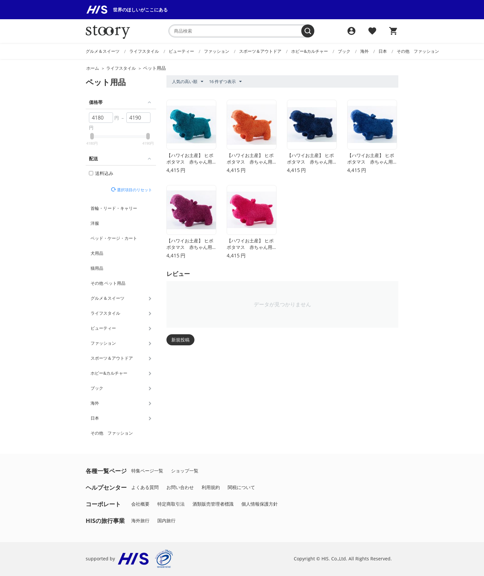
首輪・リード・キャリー (114, 208)
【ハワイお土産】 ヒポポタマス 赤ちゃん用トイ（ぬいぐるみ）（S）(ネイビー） (310, 159)
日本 (382, 51)
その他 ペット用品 (108, 283)
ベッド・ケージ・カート (114, 238)
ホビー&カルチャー (309, 51)
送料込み (101, 173)
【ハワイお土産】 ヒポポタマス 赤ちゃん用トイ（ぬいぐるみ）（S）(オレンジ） (250, 159)
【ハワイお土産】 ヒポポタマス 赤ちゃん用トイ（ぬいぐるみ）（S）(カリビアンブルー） (189, 159)
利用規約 (211, 487)
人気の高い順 (187, 82)
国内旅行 (166, 520)
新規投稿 (180, 340)
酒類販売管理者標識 (213, 504)
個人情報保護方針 (259, 504)
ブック (344, 51)
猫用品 (97, 268)
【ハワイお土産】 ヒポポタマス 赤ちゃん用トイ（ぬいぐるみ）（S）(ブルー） (370, 159)
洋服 (95, 223)
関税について (241, 487)
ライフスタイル (144, 51)
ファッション (216, 51)
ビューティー (181, 51)
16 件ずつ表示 (225, 82)
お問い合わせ (180, 487)
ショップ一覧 (184, 471)
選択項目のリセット (134, 189)
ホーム (92, 68)
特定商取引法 (171, 504)
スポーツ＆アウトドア (260, 51)
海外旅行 (140, 520)
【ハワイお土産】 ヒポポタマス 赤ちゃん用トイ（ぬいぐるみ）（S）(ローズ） (250, 244)
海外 (364, 51)
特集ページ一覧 (147, 471)
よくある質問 (145, 487)
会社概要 (140, 504)
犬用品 (97, 253)
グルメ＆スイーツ (103, 51)
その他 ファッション (418, 51)
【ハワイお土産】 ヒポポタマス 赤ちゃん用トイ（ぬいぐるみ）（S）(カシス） (189, 244)
